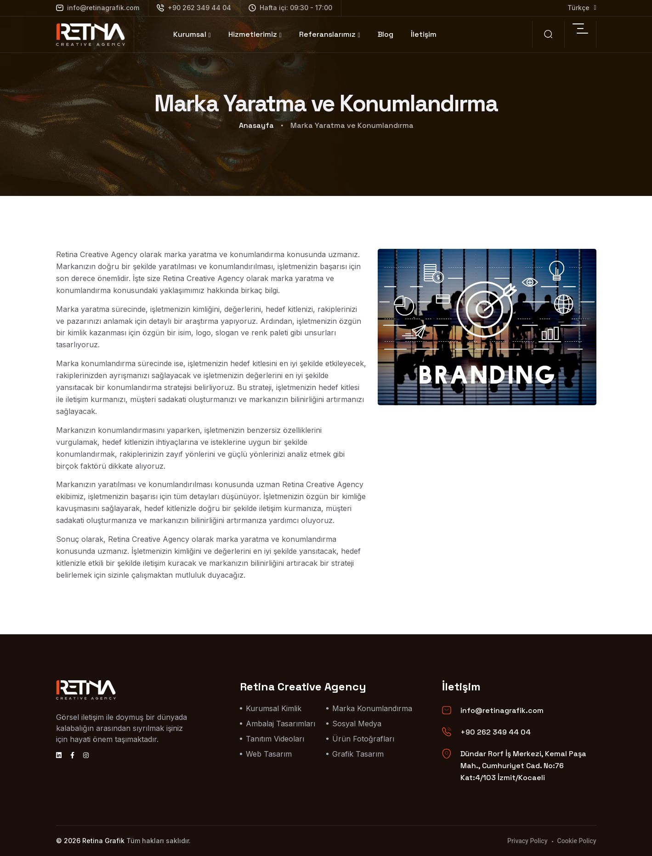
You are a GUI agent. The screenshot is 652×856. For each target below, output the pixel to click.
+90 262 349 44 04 (194, 7)
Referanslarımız (327, 34)
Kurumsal (189, 34)
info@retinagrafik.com (97, 7)
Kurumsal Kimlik (273, 708)
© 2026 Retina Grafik (90, 841)
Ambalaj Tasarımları (280, 723)
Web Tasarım (269, 753)
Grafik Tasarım (358, 753)
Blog (385, 34)
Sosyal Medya (356, 723)
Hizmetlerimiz (252, 34)
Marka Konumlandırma (372, 708)
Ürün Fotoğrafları (363, 738)
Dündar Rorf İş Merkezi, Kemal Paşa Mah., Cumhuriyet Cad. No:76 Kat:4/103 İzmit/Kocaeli (523, 765)
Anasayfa (256, 125)
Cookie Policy (576, 841)
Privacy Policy (527, 841)
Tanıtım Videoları (275, 738)
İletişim (424, 34)
